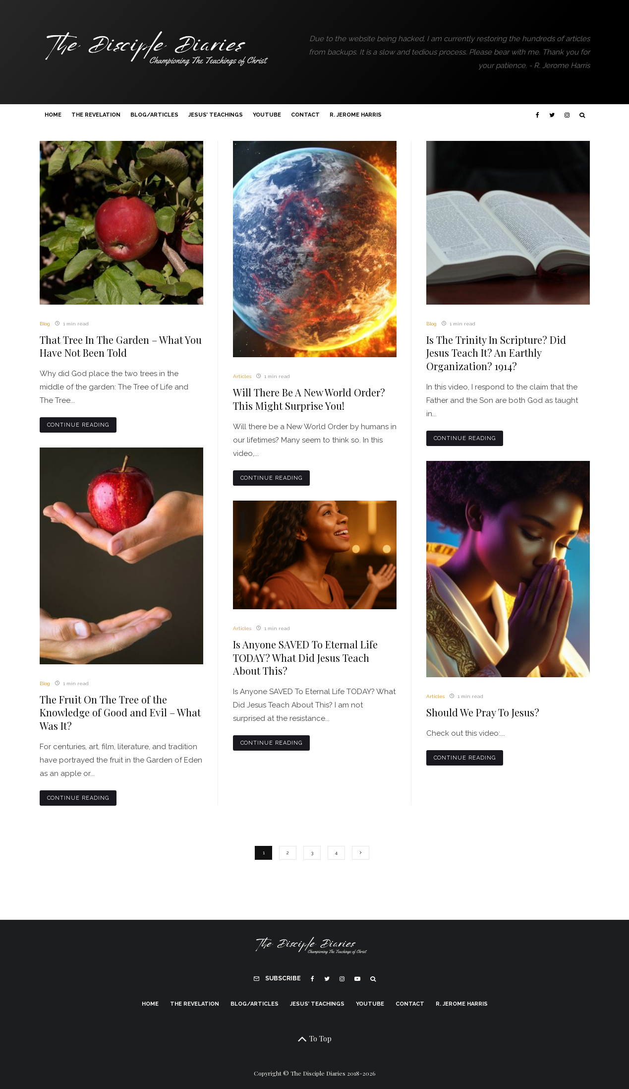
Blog (45, 323)
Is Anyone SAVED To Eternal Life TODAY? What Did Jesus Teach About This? (305, 657)
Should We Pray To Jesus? (482, 712)
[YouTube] (357, 979)
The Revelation (95, 115)
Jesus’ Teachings (215, 115)
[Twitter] (552, 115)
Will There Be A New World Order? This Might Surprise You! (309, 399)
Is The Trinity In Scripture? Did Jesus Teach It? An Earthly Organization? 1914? (496, 353)
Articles (242, 376)
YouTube (267, 115)
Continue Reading (78, 425)
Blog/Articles (154, 115)
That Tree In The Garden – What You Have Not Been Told (121, 346)
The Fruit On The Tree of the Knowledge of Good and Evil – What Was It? (120, 712)
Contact (305, 115)
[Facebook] (537, 115)
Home (53, 115)
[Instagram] (567, 115)
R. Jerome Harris (356, 115)
